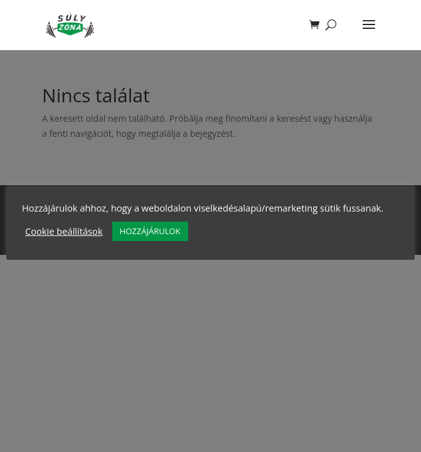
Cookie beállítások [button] (64, 231)
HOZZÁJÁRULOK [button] (150, 231)
